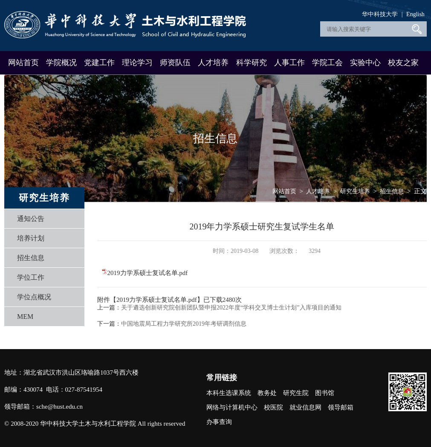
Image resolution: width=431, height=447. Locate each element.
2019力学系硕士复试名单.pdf (147, 272)
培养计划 (30, 238)
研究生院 (296, 393)
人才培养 (213, 62)
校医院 (273, 407)
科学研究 (251, 62)
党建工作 (99, 62)
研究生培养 (355, 191)
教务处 (267, 393)
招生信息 (30, 257)
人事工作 (289, 62)
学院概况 (61, 62)
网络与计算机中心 (231, 407)
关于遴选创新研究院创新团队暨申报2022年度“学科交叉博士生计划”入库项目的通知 (231, 307)
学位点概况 (34, 297)
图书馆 (324, 393)
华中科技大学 (380, 14)
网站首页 (23, 62)
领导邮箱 (340, 407)
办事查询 (219, 421)
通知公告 (30, 218)
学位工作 (30, 277)
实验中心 (365, 62)
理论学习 (137, 62)
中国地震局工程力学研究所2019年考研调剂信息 (183, 324)
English (415, 14)
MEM (25, 316)
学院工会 (327, 62)
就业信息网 (305, 407)
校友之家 (403, 62)
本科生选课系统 (228, 393)
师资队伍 (175, 62)
